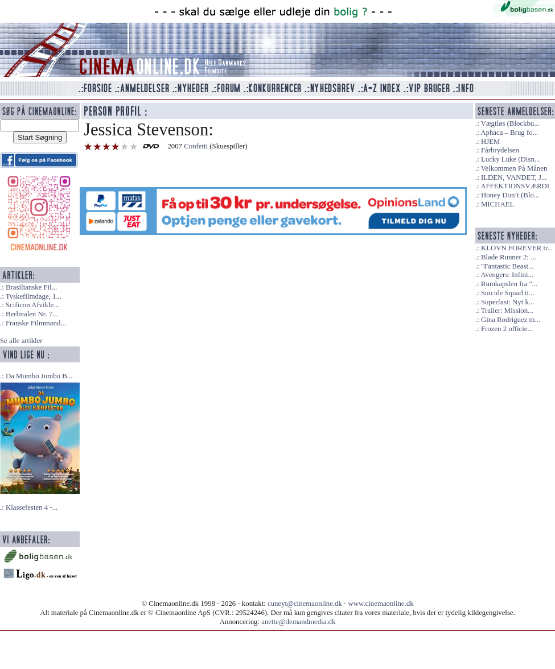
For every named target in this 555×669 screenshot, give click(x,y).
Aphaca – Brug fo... (509, 133)
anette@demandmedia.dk (298, 622)
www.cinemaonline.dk (381, 604)
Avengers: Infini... (506, 275)
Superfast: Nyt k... (507, 302)
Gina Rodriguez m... (510, 320)
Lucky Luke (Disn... (510, 159)
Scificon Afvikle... (32, 305)
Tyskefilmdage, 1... (33, 296)
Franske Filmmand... (36, 323)
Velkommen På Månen (514, 168)
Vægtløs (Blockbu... (510, 123)
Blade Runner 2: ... (508, 257)
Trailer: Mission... (507, 311)
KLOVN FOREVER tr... (517, 248)
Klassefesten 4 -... (31, 507)
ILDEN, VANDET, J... (514, 177)
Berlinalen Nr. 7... (32, 314)
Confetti (196, 146)
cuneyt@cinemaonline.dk (305, 604)
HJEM (490, 142)
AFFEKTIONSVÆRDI (514, 186)
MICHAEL (497, 204)
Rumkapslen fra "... (509, 284)
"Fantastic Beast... (507, 266)
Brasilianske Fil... (31, 287)
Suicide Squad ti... (507, 293)
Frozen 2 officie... (507, 329)
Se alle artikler (21, 341)
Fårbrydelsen (500, 150)
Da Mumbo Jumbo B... (39, 376)
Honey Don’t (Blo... (510, 195)
